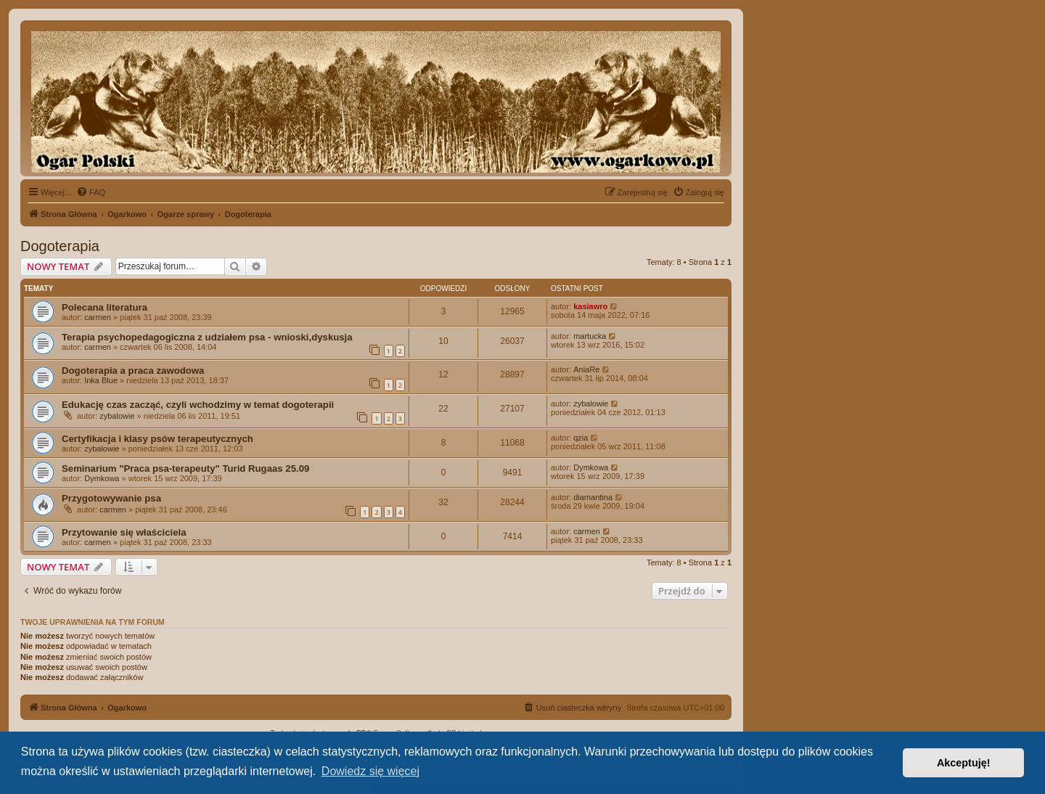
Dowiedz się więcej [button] (370, 771)
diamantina (592, 497)
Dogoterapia (59, 246)
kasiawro (590, 306)
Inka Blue (101, 380)
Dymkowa (101, 478)
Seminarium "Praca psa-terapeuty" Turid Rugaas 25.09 (185, 468)
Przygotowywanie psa (111, 498)
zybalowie (116, 416)
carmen (97, 317)
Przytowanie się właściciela (124, 532)
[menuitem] (90, 192)
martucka (589, 336)
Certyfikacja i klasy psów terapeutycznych (157, 438)
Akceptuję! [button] (964, 763)
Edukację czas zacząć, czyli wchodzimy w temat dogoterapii (198, 404)
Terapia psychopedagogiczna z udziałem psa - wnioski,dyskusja (207, 337)
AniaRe (586, 369)
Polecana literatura (104, 307)
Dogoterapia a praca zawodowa (133, 370)
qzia (580, 437)
